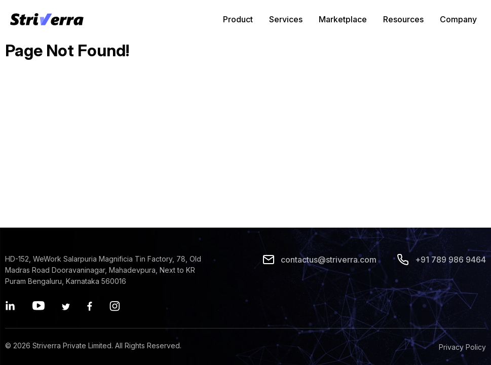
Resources (403, 19)
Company (458, 19)
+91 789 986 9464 (441, 259)
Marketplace (343, 19)
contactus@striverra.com (319, 259)
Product (238, 19)
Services (286, 19)
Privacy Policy (462, 347)
